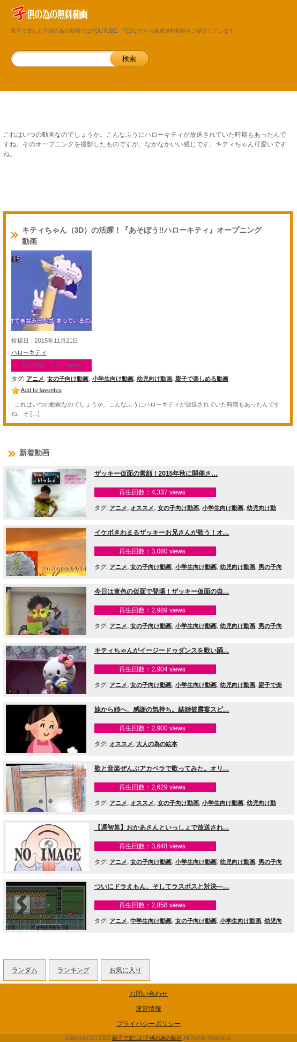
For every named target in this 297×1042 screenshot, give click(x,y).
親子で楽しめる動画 (201, 378)
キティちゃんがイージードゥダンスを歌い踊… (161, 650)
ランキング (73, 970)
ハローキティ (29, 352)
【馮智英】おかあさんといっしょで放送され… (161, 827)
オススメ (142, 508)
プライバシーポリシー (148, 1024)
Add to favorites (41, 390)
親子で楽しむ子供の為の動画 (147, 1038)
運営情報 (148, 1009)
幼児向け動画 (154, 378)
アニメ (35, 378)
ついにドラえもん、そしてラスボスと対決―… (161, 886)
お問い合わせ (148, 993)
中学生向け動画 (151, 921)
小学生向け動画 (112, 378)
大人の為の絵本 (156, 744)
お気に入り (125, 970)
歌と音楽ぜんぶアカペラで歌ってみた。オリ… (161, 768)
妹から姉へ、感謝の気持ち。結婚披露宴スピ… (161, 709)
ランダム (25, 970)
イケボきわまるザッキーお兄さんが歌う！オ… (161, 532)
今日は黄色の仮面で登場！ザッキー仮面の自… (161, 591)
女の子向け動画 (67, 378)
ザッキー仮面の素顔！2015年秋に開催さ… (156, 473)
